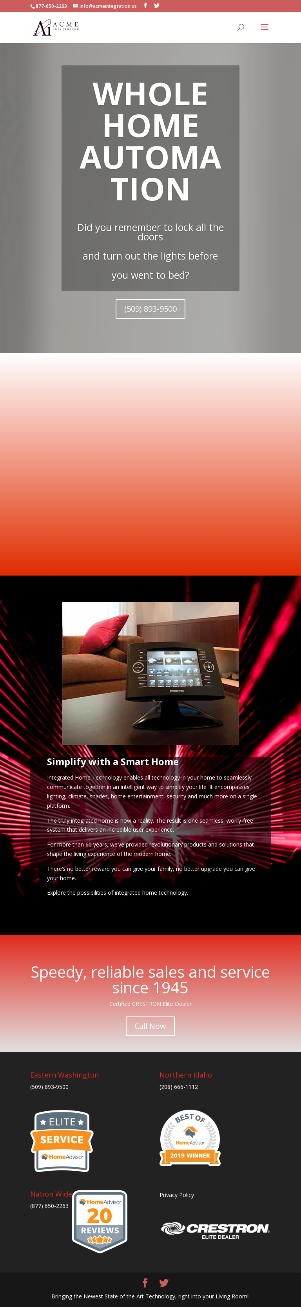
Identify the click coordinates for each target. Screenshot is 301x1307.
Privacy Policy (177, 1195)
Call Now (150, 1026)
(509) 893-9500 (150, 308)
